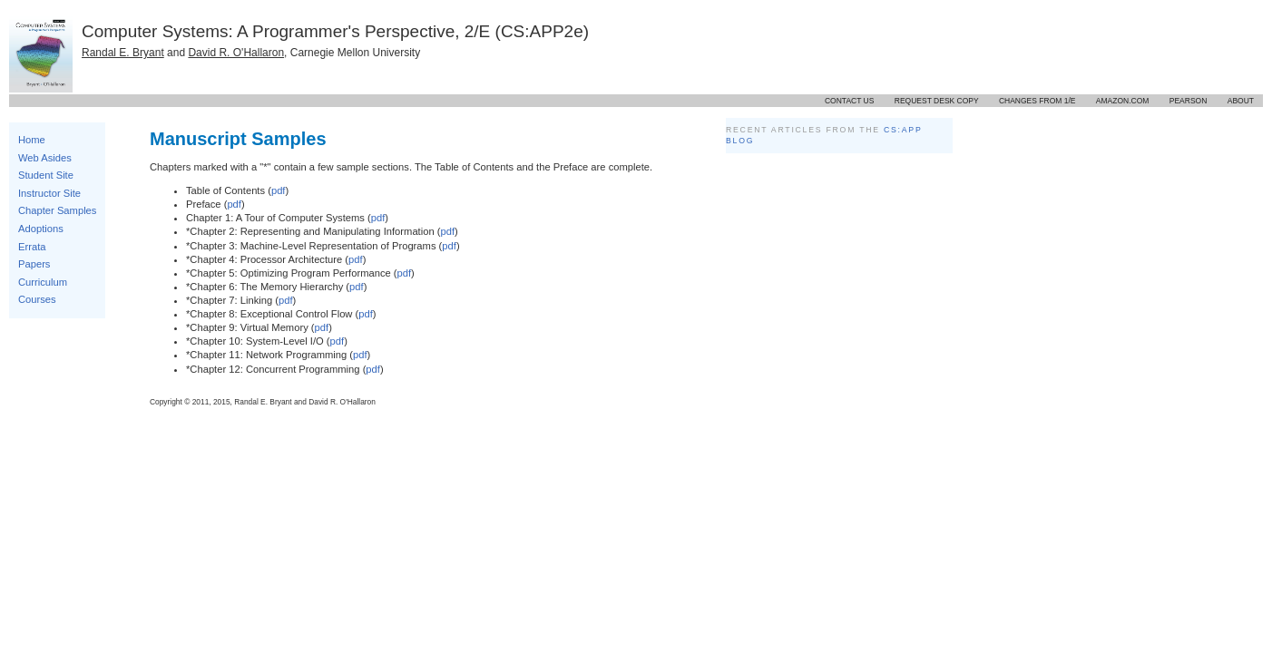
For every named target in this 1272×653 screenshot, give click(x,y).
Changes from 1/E (1037, 100)
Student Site (45, 175)
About (1241, 100)
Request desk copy (937, 100)
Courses (37, 299)
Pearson (1188, 100)
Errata (31, 246)
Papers (34, 263)
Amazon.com (1123, 100)
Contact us (849, 100)
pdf (278, 190)
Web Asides (45, 157)
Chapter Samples (57, 210)
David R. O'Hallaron (236, 52)
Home (31, 139)
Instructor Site (49, 193)
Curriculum (42, 282)
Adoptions (41, 228)
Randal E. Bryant (123, 52)
